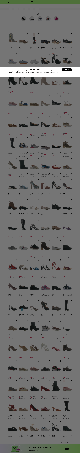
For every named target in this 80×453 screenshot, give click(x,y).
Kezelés (67, 450)
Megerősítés (67, 445)
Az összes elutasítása (67, 448)
